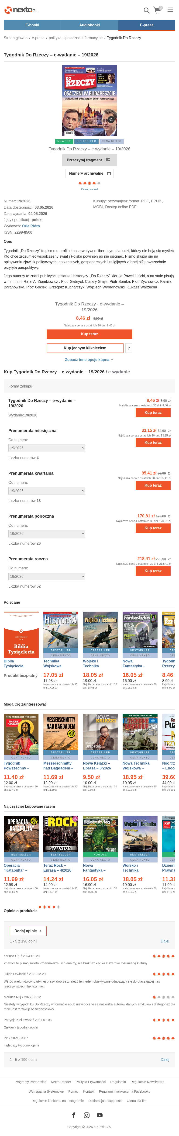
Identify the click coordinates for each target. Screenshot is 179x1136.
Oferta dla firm (137, 1101)
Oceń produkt (89, 186)
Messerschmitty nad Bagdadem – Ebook (58, 768)
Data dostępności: (19, 207)
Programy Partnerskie (30, 1082)
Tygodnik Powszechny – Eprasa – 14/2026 (19, 768)
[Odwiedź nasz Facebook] (73, 1115)
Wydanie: (16, 415)
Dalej (165, 941)
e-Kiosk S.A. (103, 1127)
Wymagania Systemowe (46, 1091)
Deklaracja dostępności (105, 1101)
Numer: (10, 201)
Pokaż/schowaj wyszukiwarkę (147, 10)
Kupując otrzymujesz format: (116, 201)
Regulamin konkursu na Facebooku (124, 1091)
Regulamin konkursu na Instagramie (57, 1101)
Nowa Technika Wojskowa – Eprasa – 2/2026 (137, 768)
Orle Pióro (31, 226)
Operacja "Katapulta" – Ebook (15, 870)
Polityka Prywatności (91, 1082)
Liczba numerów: (22, 458)
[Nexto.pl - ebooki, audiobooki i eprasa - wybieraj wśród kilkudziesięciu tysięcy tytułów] (21, 10)
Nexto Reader (61, 1082)
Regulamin (118, 1082)
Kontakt (88, 1091)
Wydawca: (13, 226)
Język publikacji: (18, 220)
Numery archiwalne (86, 173)
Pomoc (73, 1091)
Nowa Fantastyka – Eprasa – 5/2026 (97, 870)
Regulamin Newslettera (147, 1082)
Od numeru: (18, 440)
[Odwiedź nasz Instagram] (86, 1115)
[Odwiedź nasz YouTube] (99, 1115)
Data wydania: (16, 214)
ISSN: (9, 232)
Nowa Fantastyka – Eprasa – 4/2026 (137, 666)
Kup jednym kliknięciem (85, 348)
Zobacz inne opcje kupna (87, 360)
